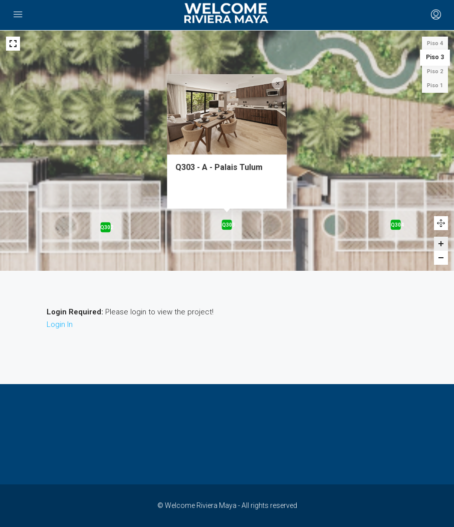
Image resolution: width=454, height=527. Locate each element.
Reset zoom (441, 223)
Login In (60, 324)
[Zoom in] (441, 244)
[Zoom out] (441, 258)
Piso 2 (435, 71)
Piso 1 (435, 85)
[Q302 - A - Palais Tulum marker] (105, 227)
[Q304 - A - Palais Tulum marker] (396, 225)
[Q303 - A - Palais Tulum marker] (227, 225)
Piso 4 (435, 43)
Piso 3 (435, 57)
